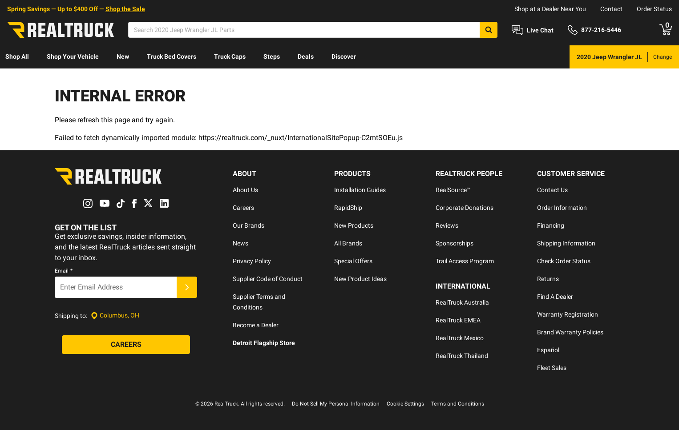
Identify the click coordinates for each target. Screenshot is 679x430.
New (123, 56)
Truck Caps (230, 56)
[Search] (312, 30)
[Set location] (115, 315)
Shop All (17, 56)
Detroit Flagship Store (264, 342)
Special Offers (353, 261)
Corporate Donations (464, 207)
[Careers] (126, 344)
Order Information (562, 207)
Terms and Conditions (457, 404)
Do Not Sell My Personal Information (336, 404)
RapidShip (348, 207)
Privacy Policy (252, 261)
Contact (611, 8)
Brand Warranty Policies (570, 332)
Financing (550, 225)
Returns (548, 278)
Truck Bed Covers (171, 56)
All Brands (348, 243)
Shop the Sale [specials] (125, 8)
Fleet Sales (551, 367)
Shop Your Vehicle (73, 56)
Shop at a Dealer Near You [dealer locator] (550, 8)
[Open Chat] (533, 30)
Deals (306, 56)
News (240, 243)
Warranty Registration (567, 314)
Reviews (447, 225)
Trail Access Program (465, 261)
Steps (271, 56)
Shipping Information (566, 243)
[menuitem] (17, 56)
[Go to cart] (665, 30)
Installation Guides (360, 189)
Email (64, 271)
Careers (243, 207)
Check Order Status (563, 261)
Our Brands (248, 225)
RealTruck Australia (462, 302)
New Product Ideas (360, 278)
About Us (245, 189)
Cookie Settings (405, 404)
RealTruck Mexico (460, 338)
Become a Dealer (256, 325)
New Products (353, 225)
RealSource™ (453, 189)
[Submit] (187, 287)
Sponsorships (454, 243)
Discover (343, 56)
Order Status (654, 8)
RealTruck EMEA (458, 320)
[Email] (116, 287)
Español (548, 350)
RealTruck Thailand (462, 355)
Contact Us (552, 189)
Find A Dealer (555, 296)
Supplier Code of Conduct (268, 278)
